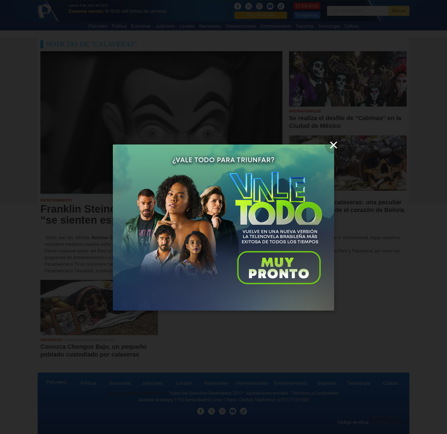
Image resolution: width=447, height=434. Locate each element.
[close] (333, 145)
